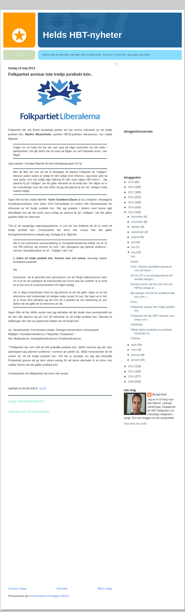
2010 (131, 376)
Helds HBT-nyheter (82, 35)
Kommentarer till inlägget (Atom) (49, 595)
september (138, 231)
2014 (131, 207)
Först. (134, 301)
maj (133, 252)
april (134, 344)
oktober (136, 226)
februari (136, 354)
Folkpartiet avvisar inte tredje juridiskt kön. (50, 74)
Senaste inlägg (17, 588)
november (137, 221)
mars (134, 349)
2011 (131, 371)
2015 (131, 202)
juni (133, 247)
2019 (131, 182)
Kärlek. (135, 261)
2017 (131, 192)
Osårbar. (136, 338)
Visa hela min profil (135, 423)
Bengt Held (159, 394)
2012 (131, 366)
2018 (131, 186)
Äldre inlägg (105, 588)
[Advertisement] (45, 553)
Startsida (62, 588)
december (137, 216)
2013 (131, 212)
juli (133, 242)
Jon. (133, 256)
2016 (131, 197)
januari (135, 359)
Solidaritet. (137, 324)
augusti (136, 236)
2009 (131, 381)
